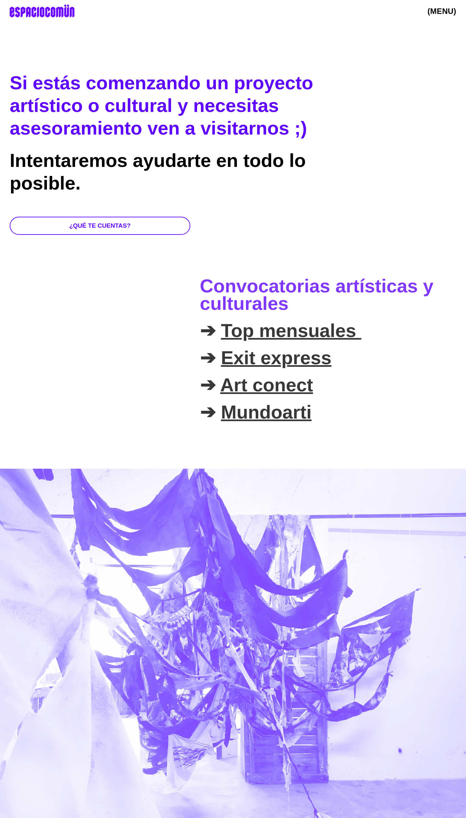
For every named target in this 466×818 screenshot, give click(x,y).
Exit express (276, 357)
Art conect (266, 385)
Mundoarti (266, 412)
